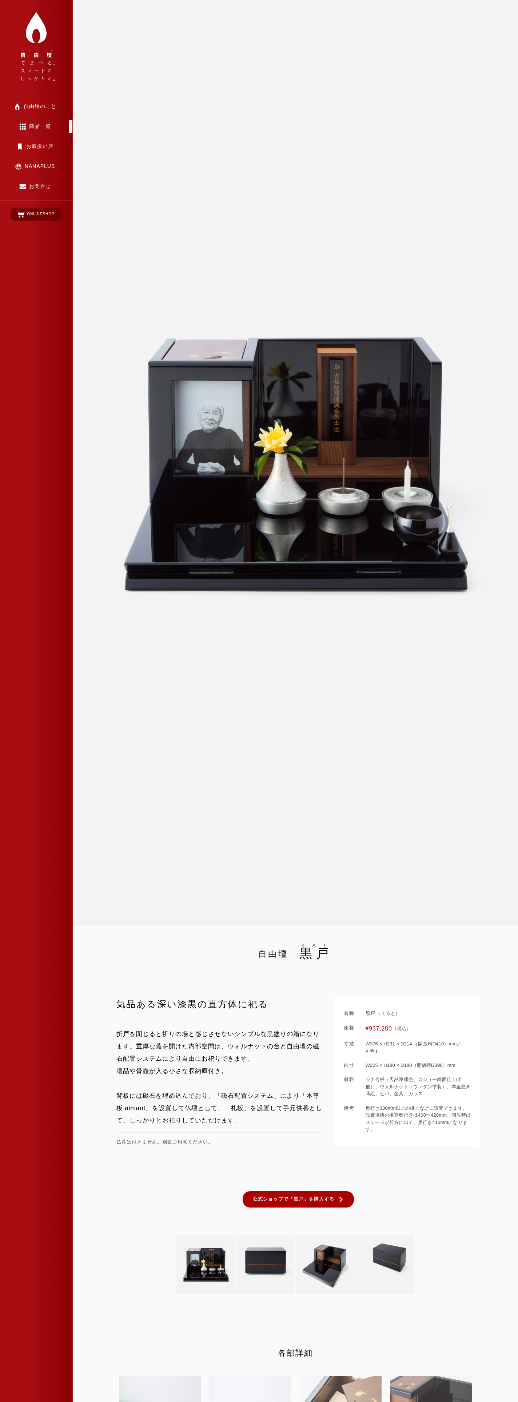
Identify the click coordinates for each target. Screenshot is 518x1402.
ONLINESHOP (41, 214)
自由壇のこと (40, 106)
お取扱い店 (39, 146)
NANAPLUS (40, 166)
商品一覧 (40, 126)
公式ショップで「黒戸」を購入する (293, 1199)
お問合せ (40, 186)
